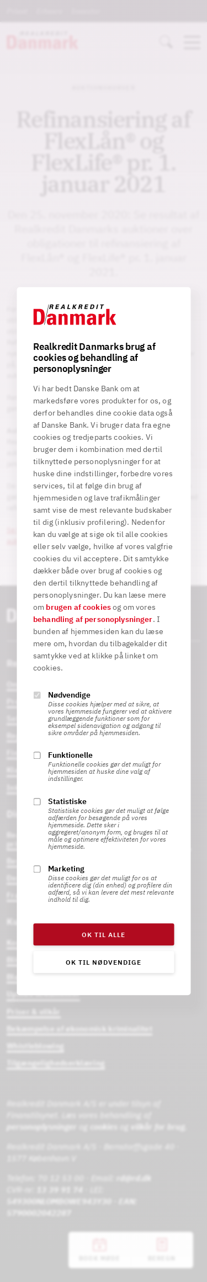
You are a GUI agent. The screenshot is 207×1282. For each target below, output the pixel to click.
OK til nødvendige (103, 962)
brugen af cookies (78, 607)
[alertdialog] (103, 641)
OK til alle (103, 934)
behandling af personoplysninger (93, 619)
